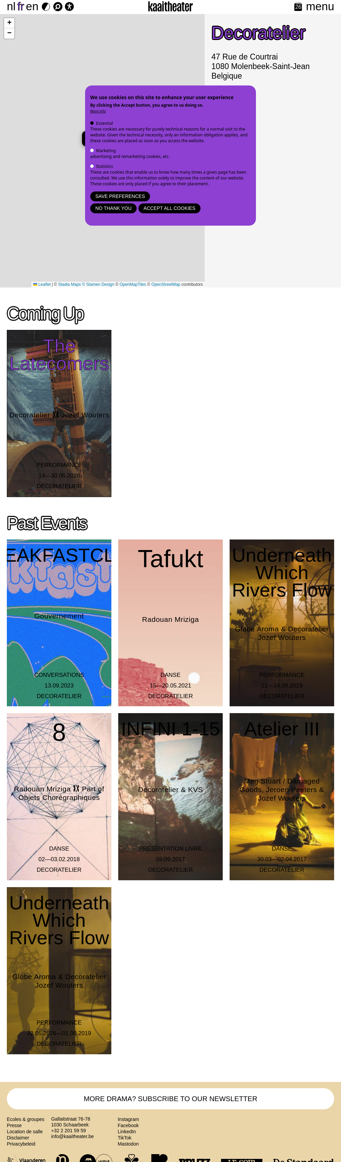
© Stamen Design (98, 284)
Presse (14, 1127)
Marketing (106, 150)
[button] (9, 23)
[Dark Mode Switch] (46, 6)
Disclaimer (18, 1140)
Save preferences (120, 196)
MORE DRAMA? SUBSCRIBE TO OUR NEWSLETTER (170, 1099)
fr (20, 6)
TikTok (124, 1140)
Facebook (128, 1127)
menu (320, 6)
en (32, 6)
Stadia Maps (69, 284)
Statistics (104, 166)
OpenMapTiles (133, 284)
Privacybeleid (21, 1146)
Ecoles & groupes (25, 1121)
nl (11, 6)
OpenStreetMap (165, 284)
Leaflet (42, 284)
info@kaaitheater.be (72, 1138)
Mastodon (128, 1146)
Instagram (128, 1121)
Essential (104, 123)
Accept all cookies (169, 208)
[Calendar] (298, 7)
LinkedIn (127, 1133)
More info (98, 111)
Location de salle (25, 1133)
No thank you (113, 208)
